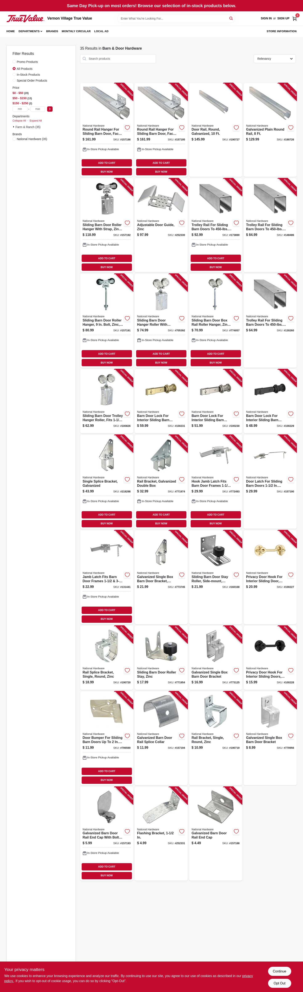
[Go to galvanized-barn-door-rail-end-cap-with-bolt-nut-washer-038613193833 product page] (106, 834)
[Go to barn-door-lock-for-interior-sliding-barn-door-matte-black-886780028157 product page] (270, 401)
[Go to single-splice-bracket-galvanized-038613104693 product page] (106, 482)
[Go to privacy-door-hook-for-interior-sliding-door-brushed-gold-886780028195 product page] (270, 577)
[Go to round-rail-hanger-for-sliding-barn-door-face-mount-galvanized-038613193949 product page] (106, 130)
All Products (25, 69)
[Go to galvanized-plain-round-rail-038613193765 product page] (270, 130)
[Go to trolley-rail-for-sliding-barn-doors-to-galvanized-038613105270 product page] (215, 225)
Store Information (281, 31)
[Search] (231, 18)
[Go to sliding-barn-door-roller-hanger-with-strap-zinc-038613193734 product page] (106, 225)
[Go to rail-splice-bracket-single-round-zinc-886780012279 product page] (106, 658)
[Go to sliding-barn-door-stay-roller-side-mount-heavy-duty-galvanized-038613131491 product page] (215, 577)
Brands (52, 31)
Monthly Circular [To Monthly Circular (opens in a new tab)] (76, 31)
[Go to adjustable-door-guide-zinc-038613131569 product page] (161, 225)
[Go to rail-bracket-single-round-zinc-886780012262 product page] (215, 738)
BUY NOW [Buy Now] (107, 171)
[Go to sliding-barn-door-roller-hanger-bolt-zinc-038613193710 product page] (106, 321)
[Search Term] (176, 18)
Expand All (36, 120)
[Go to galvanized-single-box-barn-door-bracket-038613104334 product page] (270, 738)
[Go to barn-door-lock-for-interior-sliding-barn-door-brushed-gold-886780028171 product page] (161, 401)
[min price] (20, 109)
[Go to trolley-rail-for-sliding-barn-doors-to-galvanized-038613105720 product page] (270, 321)
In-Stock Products (28, 75)
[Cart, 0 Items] (294, 18)
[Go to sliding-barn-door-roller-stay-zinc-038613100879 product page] (161, 658)
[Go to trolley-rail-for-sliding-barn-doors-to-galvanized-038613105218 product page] (270, 225)
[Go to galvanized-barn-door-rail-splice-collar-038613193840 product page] (161, 738)
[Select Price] (50, 109)
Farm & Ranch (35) (28, 127)
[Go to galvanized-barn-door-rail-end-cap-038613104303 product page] (215, 834)
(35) (32, 139)
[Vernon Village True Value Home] (25, 18)
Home (11, 31)
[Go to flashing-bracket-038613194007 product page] (161, 834)
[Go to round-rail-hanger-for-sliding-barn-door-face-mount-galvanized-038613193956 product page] (161, 130)
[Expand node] (14, 127)
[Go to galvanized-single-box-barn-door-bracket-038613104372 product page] (215, 658)
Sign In (266, 18)
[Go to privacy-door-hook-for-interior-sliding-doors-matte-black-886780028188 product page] (270, 658)
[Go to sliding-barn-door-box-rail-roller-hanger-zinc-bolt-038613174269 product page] (215, 321)
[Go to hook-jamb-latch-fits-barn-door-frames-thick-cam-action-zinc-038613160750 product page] (215, 482)
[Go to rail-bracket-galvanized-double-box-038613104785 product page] (161, 482)
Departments (29, 31)
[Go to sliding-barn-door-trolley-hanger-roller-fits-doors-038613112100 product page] (106, 401)
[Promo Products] (14, 61)
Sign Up (283, 18)
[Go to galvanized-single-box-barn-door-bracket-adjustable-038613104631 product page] (161, 577)
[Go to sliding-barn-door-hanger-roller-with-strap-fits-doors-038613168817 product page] (161, 321)
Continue (279, 971)
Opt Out (279, 983)
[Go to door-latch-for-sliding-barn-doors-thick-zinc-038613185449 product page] (270, 482)
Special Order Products (32, 80)
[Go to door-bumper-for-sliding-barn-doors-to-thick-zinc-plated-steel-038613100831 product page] (106, 738)
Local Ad (101, 31)
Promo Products (27, 62)
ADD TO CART (106, 162)
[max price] (37, 109)
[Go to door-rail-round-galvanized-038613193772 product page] (215, 130)
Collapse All (19, 120)
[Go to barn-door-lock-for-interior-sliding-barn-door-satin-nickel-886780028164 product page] (215, 401)
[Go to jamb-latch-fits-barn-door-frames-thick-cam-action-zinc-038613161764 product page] (106, 577)
